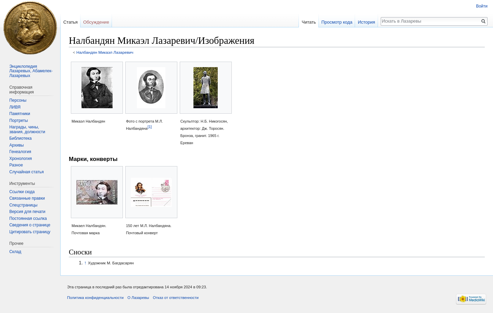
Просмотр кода (337, 22)
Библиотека (20, 138)
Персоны (17, 100)
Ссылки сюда (22, 191)
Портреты (18, 120)
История (366, 22)
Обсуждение (96, 22)
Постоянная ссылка (28, 218)
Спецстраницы (23, 205)
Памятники (19, 113)
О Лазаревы (138, 298)
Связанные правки (27, 198)
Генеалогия (20, 151)
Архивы (16, 145)
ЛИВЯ (15, 107)
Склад (15, 251)
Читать (309, 22)
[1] (150, 126)
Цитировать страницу (29, 231)
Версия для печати (27, 211)
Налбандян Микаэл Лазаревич (105, 52)
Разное (16, 165)
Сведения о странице (29, 225)
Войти (482, 6)
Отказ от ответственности (176, 298)
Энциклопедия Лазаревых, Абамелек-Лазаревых (30, 71)
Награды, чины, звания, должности (27, 129)
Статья (70, 22)
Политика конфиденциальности (95, 298)
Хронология (20, 158)
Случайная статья (26, 172)
